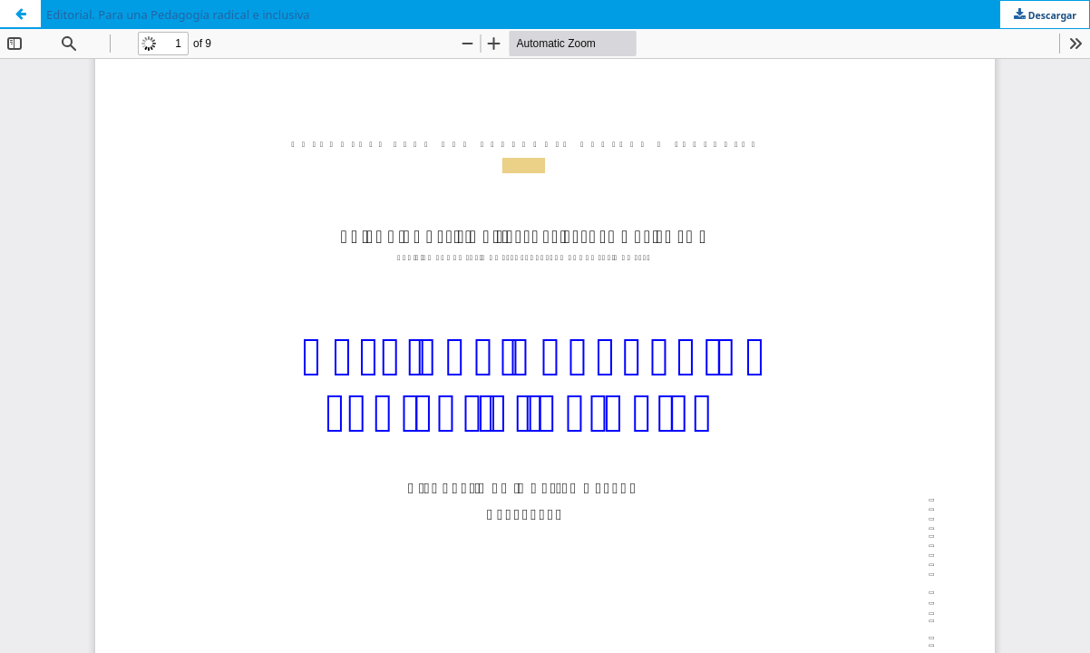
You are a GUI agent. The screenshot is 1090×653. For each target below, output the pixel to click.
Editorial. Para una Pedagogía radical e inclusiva (178, 14)
